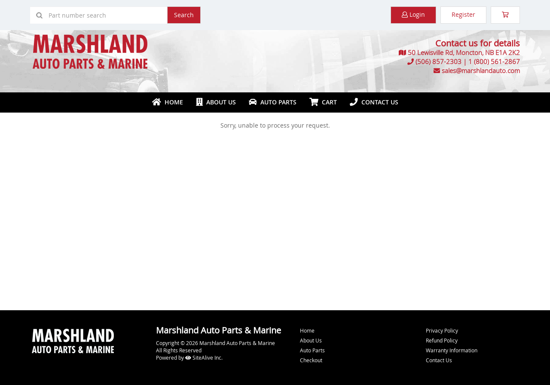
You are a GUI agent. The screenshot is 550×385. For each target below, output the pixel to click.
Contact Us (374, 102)
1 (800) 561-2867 (494, 61)
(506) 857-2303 (438, 61)
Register (463, 14)
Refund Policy (442, 340)
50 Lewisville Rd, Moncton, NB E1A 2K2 (464, 52)
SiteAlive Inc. (204, 357)
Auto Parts (272, 102)
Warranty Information (451, 350)
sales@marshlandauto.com (481, 70)
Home (167, 102)
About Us (216, 102)
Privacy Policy (442, 330)
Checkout (311, 360)
